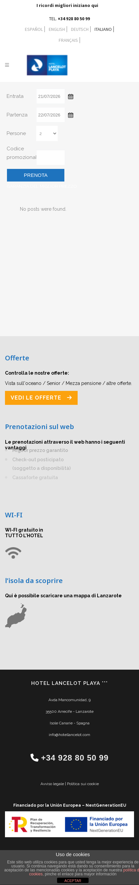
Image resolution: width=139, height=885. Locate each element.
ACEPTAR (72, 881)
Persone (16, 133)
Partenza (17, 115)
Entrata (15, 96)
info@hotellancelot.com (69, 734)
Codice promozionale (21, 153)
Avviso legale (52, 783)
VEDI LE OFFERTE (41, 398)
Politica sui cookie (83, 783)
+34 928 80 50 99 (75, 757)
